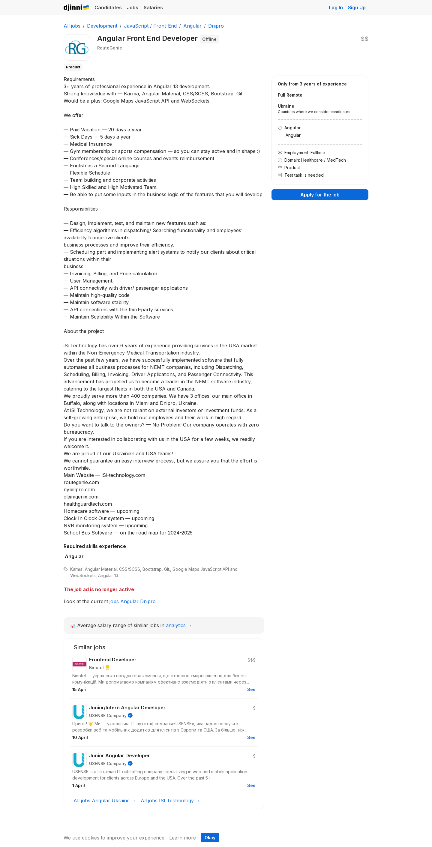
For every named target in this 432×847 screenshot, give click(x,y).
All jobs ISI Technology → (170, 801)
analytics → (179, 625)
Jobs (132, 7)
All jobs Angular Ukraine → (105, 801)
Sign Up (357, 7)
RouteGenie (109, 47)
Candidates (108, 7)
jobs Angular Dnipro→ (135, 601)
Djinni (76, 8)
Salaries (153, 7)
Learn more (182, 838)
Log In (336, 7)
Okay (210, 837)
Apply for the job (320, 195)
